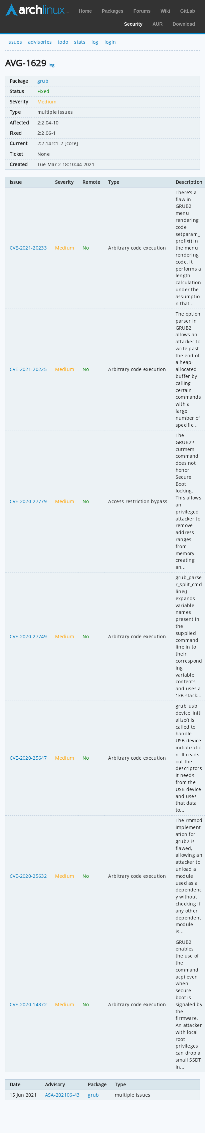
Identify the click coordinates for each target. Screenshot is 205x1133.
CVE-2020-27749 (28, 636)
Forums (142, 11)
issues (14, 42)
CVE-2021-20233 (28, 248)
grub (42, 81)
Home (85, 11)
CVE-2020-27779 (28, 501)
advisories (40, 42)
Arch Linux (36, 10)
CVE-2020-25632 (28, 876)
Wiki (165, 11)
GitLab (187, 11)
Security (133, 24)
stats (79, 42)
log (94, 42)
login (110, 42)
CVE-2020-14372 (28, 1004)
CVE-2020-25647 (28, 758)
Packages (113, 11)
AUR (158, 24)
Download (184, 24)
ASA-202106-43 (62, 1095)
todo (63, 42)
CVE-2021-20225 (28, 369)
